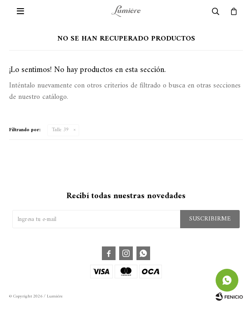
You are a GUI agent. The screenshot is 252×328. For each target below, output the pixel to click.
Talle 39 (60, 130)
